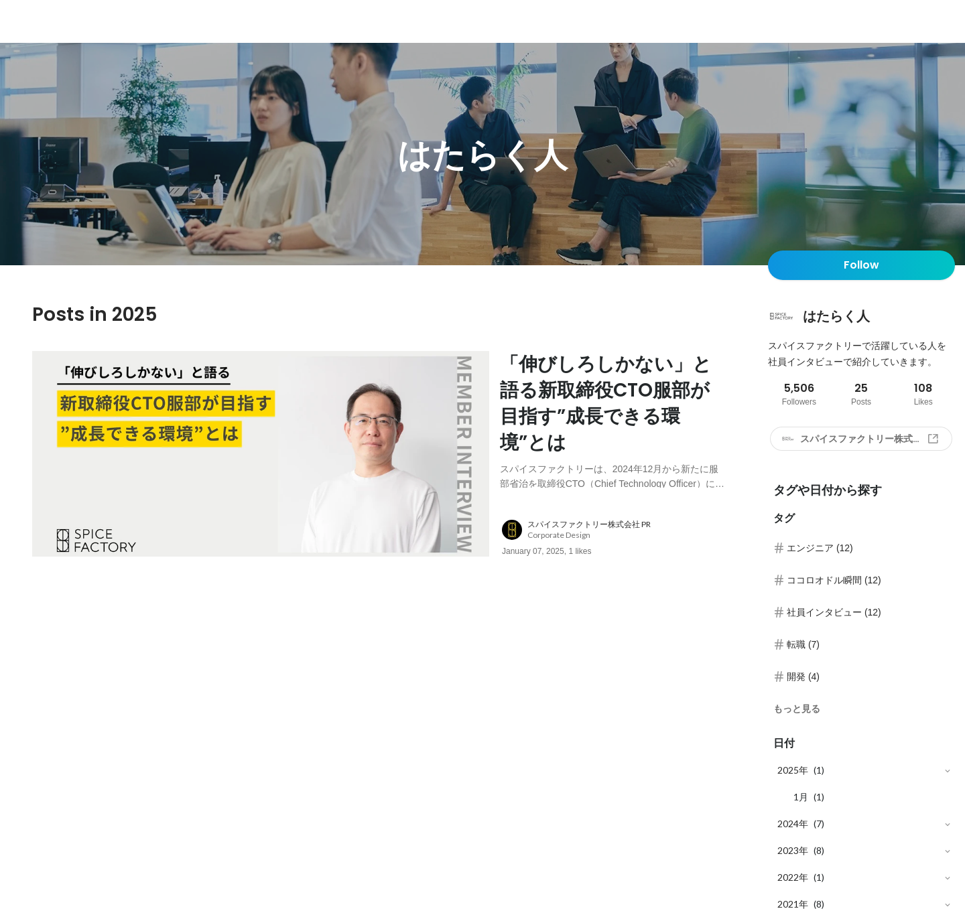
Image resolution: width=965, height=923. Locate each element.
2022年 (792, 877)
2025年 (792, 770)
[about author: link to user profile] (621, 530)
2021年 (792, 904)
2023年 (792, 850)
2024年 (792, 823)
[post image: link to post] (260, 454)
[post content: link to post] (612, 419)
